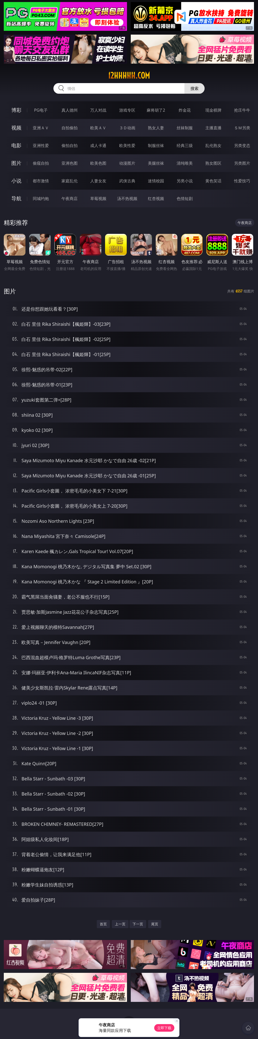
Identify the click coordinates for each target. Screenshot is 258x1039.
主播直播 (213, 128)
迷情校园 (156, 181)
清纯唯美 (185, 163)
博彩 (16, 110)
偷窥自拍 (41, 163)
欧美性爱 (127, 145)
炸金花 (185, 110)
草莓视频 (98, 198)
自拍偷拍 (69, 128)
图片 (16, 163)
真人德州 (69, 110)
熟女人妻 (156, 128)
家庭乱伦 (69, 181)
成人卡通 (98, 145)
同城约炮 (41, 198)
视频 (16, 127)
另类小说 (185, 181)
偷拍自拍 (69, 145)
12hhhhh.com (129, 75)
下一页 (138, 924)
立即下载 (164, 1027)
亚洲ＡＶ (41, 128)
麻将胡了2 (156, 110)
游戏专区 (127, 110)
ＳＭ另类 (242, 128)
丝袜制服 (185, 128)
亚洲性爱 (41, 145)
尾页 (154, 924)
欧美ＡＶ (98, 128)
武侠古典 (127, 181)
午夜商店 (69, 198)
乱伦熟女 (213, 145)
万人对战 (98, 110)
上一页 (120, 924)
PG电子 (40, 110)
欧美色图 (98, 163)
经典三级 (185, 145)
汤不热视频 (127, 198)
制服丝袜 (156, 145)
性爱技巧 (242, 181)
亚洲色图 (69, 163)
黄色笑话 (213, 181)
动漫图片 (127, 163)
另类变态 (242, 145)
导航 (16, 198)
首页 (103, 924)
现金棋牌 (213, 110)
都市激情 (41, 181)
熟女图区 (213, 163)
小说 (16, 180)
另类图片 (242, 163)
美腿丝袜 (156, 163)
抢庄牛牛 (242, 110)
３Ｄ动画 (127, 128)
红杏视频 (156, 198)
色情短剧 (185, 198)
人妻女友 (98, 181)
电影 (16, 145)
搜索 (194, 88)
